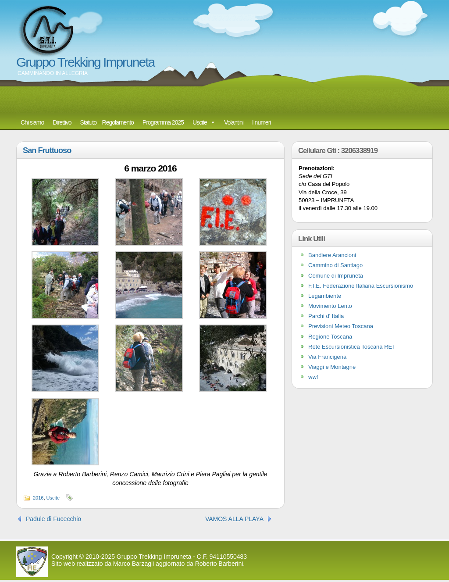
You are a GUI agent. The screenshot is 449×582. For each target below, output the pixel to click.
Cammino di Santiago (335, 265)
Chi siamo (32, 122)
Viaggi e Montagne (332, 367)
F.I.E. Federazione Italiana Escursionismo (360, 285)
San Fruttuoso (47, 150)
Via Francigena (327, 356)
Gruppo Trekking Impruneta (85, 62)
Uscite (199, 122)
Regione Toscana (330, 336)
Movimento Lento (330, 306)
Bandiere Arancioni (332, 255)
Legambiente (324, 296)
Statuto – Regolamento (107, 122)
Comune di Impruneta (335, 275)
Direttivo (62, 122)
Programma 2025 (163, 122)
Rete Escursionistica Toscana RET (352, 346)
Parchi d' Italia (326, 316)
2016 (38, 497)
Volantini (233, 122)
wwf (313, 377)
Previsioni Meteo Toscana (340, 326)
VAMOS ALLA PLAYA (234, 518)
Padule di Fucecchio (53, 518)
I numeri (261, 122)
